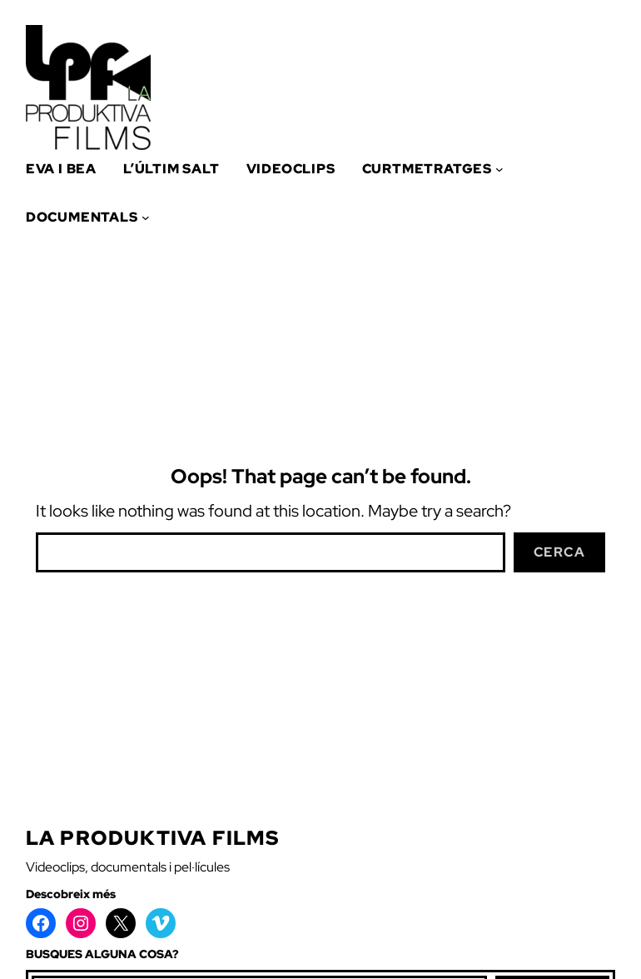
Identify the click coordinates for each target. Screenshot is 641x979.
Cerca (560, 552)
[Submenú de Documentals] (146, 217)
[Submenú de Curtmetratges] (499, 169)
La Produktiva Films (153, 838)
